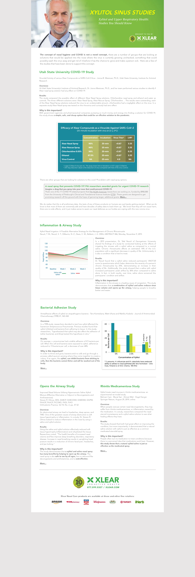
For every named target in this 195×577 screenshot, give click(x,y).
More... (123, 197)
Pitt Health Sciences (98, 191)
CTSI (113, 194)
